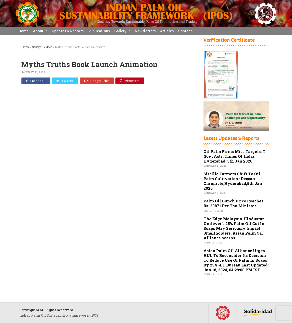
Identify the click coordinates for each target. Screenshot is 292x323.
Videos (47, 47)
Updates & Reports (67, 31)
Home (23, 31)
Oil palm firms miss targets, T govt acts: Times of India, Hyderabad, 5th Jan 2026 (234, 156)
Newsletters (145, 31)
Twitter (64, 81)
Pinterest (130, 81)
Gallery (120, 31)
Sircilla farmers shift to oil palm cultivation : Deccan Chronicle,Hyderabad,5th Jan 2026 (232, 181)
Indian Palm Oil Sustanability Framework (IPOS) (59, 315)
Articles (167, 31)
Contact (185, 31)
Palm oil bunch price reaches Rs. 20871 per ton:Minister (233, 203)
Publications (99, 31)
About (38, 31)
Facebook (36, 81)
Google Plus (97, 81)
